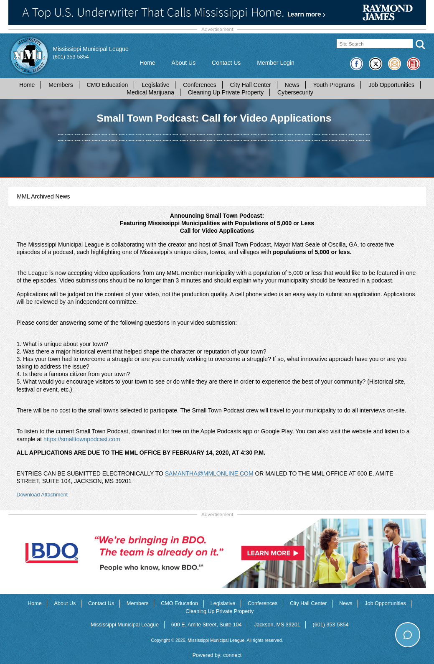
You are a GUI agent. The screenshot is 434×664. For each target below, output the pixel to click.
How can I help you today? (388, 617)
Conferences (199, 84)
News (292, 84)
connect (232, 655)
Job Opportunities (391, 84)
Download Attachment (42, 495)
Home (147, 62)
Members (60, 84)
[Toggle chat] (407, 634)
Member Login (275, 62)
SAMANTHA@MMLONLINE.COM (209, 473)
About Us (184, 62)
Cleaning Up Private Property (226, 92)
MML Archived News (43, 196)
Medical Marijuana (150, 92)
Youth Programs (334, 84)
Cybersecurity (295, 92)
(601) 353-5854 (71, 57)
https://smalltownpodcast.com (81, 439)
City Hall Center (250, 84)
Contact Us (226, 62)
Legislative (155, 84)
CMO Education (107, 84)
